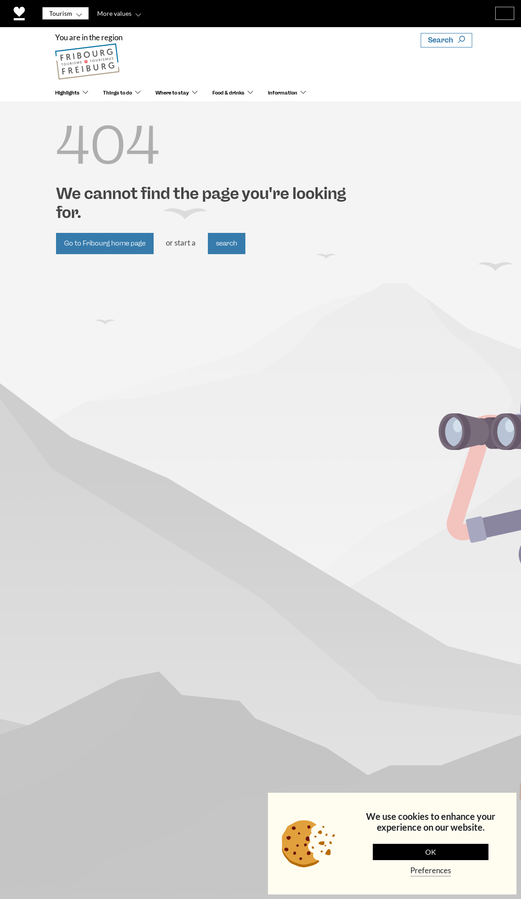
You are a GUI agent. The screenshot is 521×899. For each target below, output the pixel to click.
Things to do (117, 93)
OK (430, 851)
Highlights (67, 93)
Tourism (60, 13)
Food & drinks (228, 93)
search (226, 243)
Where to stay (172, 93)
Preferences (430, 870)
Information (282, 93)
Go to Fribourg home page (105, 243)
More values (114, 13)
